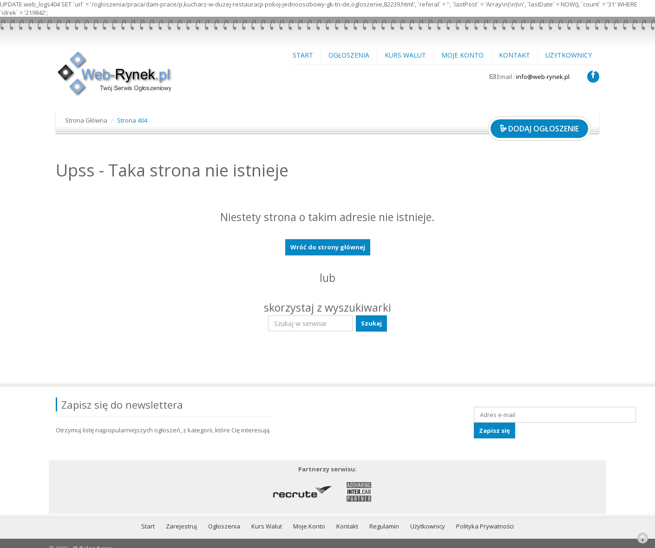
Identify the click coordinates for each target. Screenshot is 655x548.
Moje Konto (462, 55)
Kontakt (514, 55)
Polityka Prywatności (485, 516)
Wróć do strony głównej (327, 247)
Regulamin (384, 516)
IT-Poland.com (92, 538)
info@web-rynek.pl (543, 76)
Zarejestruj (181, 516)
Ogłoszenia (348, 55)
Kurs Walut (405, 55)
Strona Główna (86, 120)
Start (303, 55)
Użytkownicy (568, 55)
